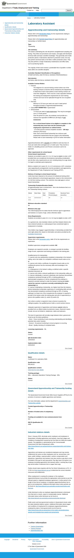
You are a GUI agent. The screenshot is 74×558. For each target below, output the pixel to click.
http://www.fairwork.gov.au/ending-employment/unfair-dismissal (46, 498)
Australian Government (35, 234)
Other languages (37, 541)
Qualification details (10, 27)
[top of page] (68, 348)
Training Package (36, 528)
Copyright (6, 539)
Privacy (23, 539)
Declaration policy (44, 239)
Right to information (33, 539)
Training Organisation (37, 526)
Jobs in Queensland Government (60, 539)
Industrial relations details (12, 33)
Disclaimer (15, 539)
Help (37, 10)
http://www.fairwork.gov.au (42, 470)
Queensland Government (37, 549)
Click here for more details (36, 370)
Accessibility (45, 539)
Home (29, 18)
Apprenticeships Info (37, 530)
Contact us (30, 10)
